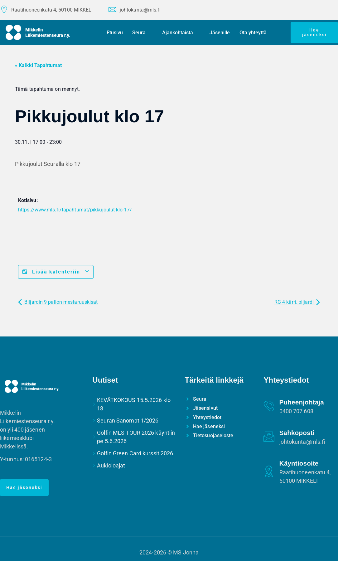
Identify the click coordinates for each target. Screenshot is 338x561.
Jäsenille (220, 33)
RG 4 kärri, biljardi (297, 302)
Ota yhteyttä (255, 33)
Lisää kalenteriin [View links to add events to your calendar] (55, 272)
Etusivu (115, 33)
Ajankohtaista (180, 33)
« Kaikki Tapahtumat (38, 65)
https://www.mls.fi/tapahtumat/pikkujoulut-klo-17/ (75, 210)
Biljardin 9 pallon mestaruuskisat (58, 302)
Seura (142, 33)
